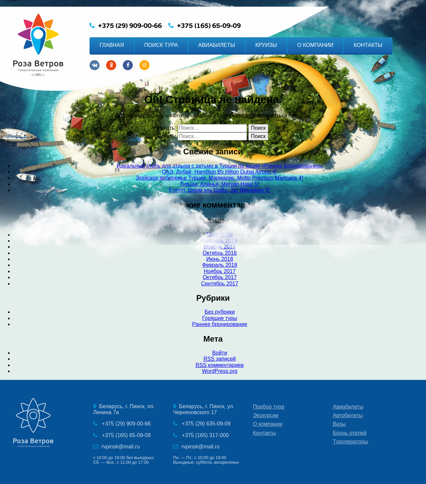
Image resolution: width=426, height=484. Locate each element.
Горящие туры (219, 318)
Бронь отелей (349, 433)
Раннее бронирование (219, 324)
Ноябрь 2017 (220, 271)
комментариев (220, 365)
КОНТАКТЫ (368, 45)
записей (219, 359)
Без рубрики (220, 312)
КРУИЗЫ (266, 45)
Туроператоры (350, 441)
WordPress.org (219, 371)
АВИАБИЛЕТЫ (216, 45)
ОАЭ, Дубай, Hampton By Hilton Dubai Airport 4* (220, 172)
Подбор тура (268, 406)
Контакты (264, 433)
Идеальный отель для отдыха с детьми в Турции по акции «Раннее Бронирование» (219, 166)
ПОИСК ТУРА (161, 45)
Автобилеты (348, 415)
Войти (219, 353)
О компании (267, 424)
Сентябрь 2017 (219, 283)
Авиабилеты (348, 406)
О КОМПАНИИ (315, 45)
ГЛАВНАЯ (112, 45)
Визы (339, 424)
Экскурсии (265, 415)
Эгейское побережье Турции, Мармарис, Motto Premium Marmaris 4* (220, 178)
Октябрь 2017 (220, 277)
